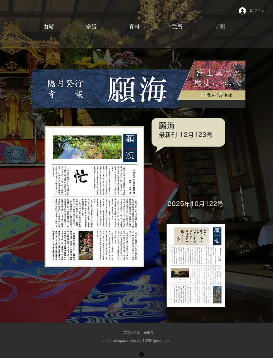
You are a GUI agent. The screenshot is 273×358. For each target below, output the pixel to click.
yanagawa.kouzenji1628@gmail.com (141, 340)
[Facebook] (141, 354)
